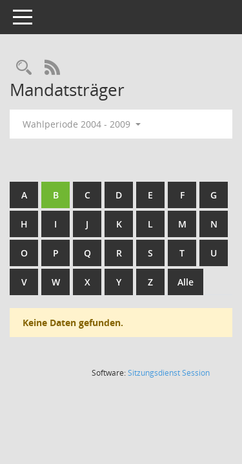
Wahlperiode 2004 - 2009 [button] (82, 124)
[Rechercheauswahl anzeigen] (24, 68)
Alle (185, 282)
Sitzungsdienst (169, 372)
